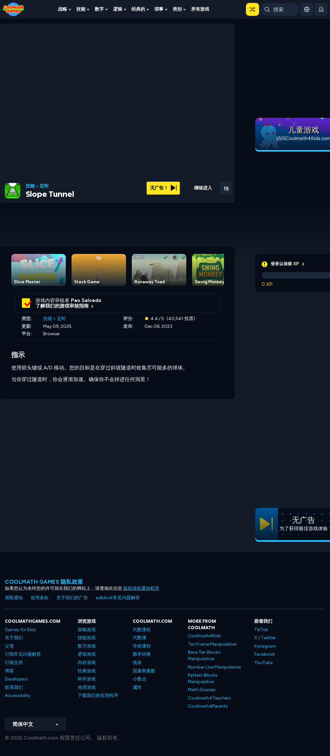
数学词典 (142, 654)
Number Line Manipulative (214, 667)
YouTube (263, 662)
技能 (80, 9)
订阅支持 (14, 662)
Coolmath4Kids (204, 636)
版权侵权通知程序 (141, 588)
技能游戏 (87, 637)
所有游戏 (200, 9)
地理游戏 (87, 687)
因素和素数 (144, 671)
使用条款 (40, 597)
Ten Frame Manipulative (212, 644)
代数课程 (142, 629)
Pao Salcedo (86, 300)
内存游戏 (87, 662)
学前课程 (142, 646)
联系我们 (14, 687)
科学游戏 (87, 679)
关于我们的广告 (72, 597)
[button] (252, 9)
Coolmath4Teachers (209, 698)
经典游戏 (87, 671)
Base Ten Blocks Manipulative (204, 655)
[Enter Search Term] (279, 9)
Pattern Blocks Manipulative (203, 678)
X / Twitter (265, 637)
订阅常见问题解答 (23, 654)
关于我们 (14, 637)
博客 (9, 671)
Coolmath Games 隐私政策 (44, 582)
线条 (137, 662)
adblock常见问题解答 (118, 597)
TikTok (261, 629)
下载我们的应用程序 (98, 695)
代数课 (139, 637)
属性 (137, 687)
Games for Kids (20, 629)
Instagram (265, 646)
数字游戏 (87, 646)
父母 (9, 646)
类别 (177, 9)
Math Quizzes (202, 689)
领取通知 (14, 597)
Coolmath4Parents (208, 706)
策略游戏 (87, 629)
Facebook (264, 654)
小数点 (139, 679)
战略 (62, 9)
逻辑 (117, 9)
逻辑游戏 (87, 654)
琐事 (158, 9)
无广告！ (163, 188)
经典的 (138, 9)
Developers (16, 679)
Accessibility (18, 695)
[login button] (321, 9)
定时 (44, 186)
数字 (99, 9)
